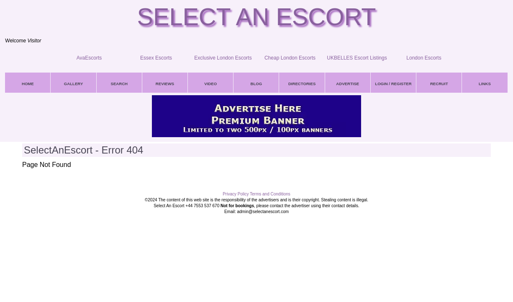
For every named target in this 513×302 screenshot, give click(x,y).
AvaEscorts (89, 58)
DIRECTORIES (301, 83)
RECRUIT (439, 83)
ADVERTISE (347, 83)
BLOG (256, 83)
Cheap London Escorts (289, 58)
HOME (28, 83)
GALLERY (73, 83)
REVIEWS (165, 83)
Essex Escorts (156, 58)
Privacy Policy (236, 194)
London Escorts (423, 58)
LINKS (485, 83)
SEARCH (119, 83)
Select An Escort (256, 16)
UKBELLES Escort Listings (357, 58)
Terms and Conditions (270, 194)
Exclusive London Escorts (222, 58)
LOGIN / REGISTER (393, 83)
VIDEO (210, 83)
